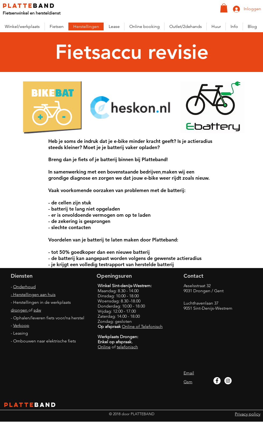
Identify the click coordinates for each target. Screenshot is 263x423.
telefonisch (127, 346)
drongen (19, 310)
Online (104, 346)
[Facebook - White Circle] (217, 380)
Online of (131, 326)
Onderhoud (24, 286)
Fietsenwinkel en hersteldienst (31, 13)
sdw (37, 310)
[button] (224, 7)
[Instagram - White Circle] (228, 380)
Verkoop (21, 325)
